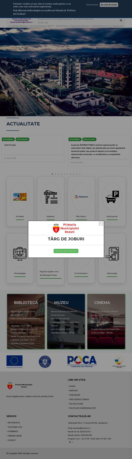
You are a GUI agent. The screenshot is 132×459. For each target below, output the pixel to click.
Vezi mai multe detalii (66, 251)
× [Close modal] (100, 223)
